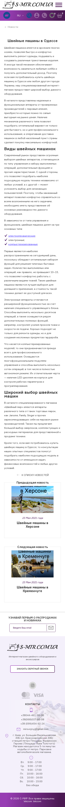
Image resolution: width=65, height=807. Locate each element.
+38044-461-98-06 (32, 715)
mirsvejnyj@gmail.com (36, 729)
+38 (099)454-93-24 (32, 723)
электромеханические (21, 235)
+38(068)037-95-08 (32, 719)
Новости (12, 26)
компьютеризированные (23, 244)
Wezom (37, 801)
